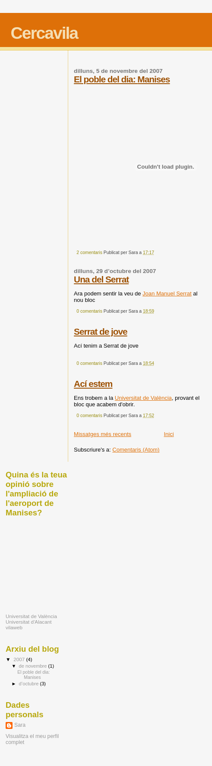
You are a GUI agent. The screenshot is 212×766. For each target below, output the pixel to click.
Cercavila (44, 33)
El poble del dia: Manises (33, 674)
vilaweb (14, 627)
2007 (19, 659)
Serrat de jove (100, 331)
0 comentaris (89, 311)
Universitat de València (143, 398)
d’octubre (29, 683)
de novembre (33, 666)
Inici (169, 434)
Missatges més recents (102, 434)
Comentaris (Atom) (135, 449)
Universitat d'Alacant (28, 622)
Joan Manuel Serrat (166, 293)
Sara (19, 725)
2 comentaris (89, 252)
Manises (153, 79)
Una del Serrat (101, 279)
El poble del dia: (105, 79)
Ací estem (93, 384)
